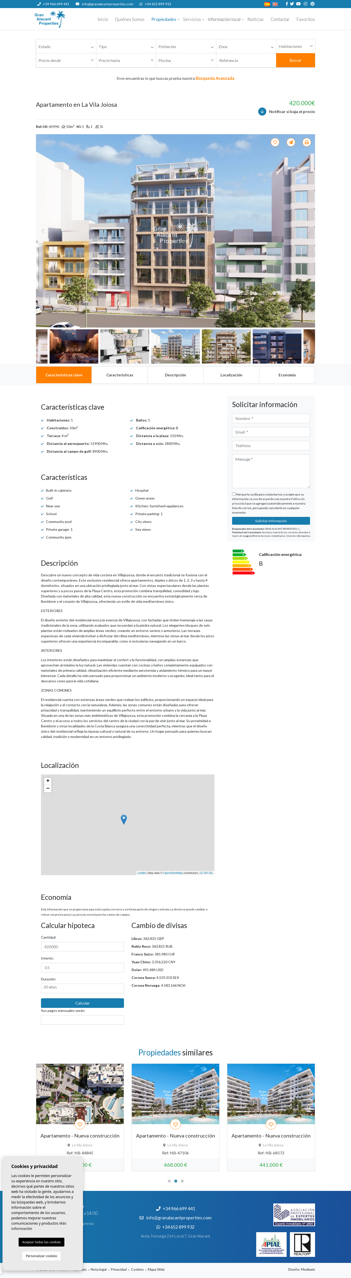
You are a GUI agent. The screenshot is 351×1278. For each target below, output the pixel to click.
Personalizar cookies (41, 1256)
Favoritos (305, 19)
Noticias (255, 19)
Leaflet (142, 872)
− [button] (48, 789)
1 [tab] (169, 1181)
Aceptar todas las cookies (41, 1242)
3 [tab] (182, 1181)
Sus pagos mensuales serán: (63, 1010)
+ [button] (48, 781)
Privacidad (119, 1269)
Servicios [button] (192, 19)
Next (308, 231)
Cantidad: (48, 937)
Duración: (48, 979)
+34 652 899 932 (155, 4)
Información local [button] (224, 19)
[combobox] (66, 46)
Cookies (137, 1269)
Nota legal (99, 1269)
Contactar (280, 19)
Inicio (103, 19)
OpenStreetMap (173, 872)
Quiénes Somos (130, 19)
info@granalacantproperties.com (107, 4)
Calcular (82, 1003)
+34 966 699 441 (53, 4)
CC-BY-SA (205, 872)
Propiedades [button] (163, 19)
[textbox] (67, 47)
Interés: (47, 958)
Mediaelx (308, 1269)
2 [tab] (175, 1181)
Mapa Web (156, 1269)
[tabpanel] (80, 1117)
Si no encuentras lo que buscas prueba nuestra (175, 78)
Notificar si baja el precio (286, 112)
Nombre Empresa (65, 19)
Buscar (295, 60)
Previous (42, 231)
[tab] (64, 374)
